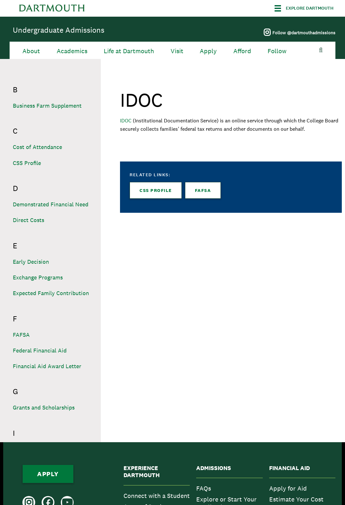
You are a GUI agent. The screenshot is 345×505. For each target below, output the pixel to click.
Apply (208, 51)
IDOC (126, 120)
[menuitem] (157, 496)
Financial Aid (289, 468)
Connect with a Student (157, 496)
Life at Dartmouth (129, 51)
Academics (72, 51)
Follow (277, 51)
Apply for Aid (288, 488)
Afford (242, 51)
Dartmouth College (51, 8)
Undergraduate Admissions (58, 30)
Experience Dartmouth (142, 472)
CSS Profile (156, 190)
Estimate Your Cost (296, 499)
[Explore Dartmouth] (304, 8)
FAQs (203, 488)
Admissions (213, 468)
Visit (177, 51)
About (31, 51)
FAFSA (203, 190)
